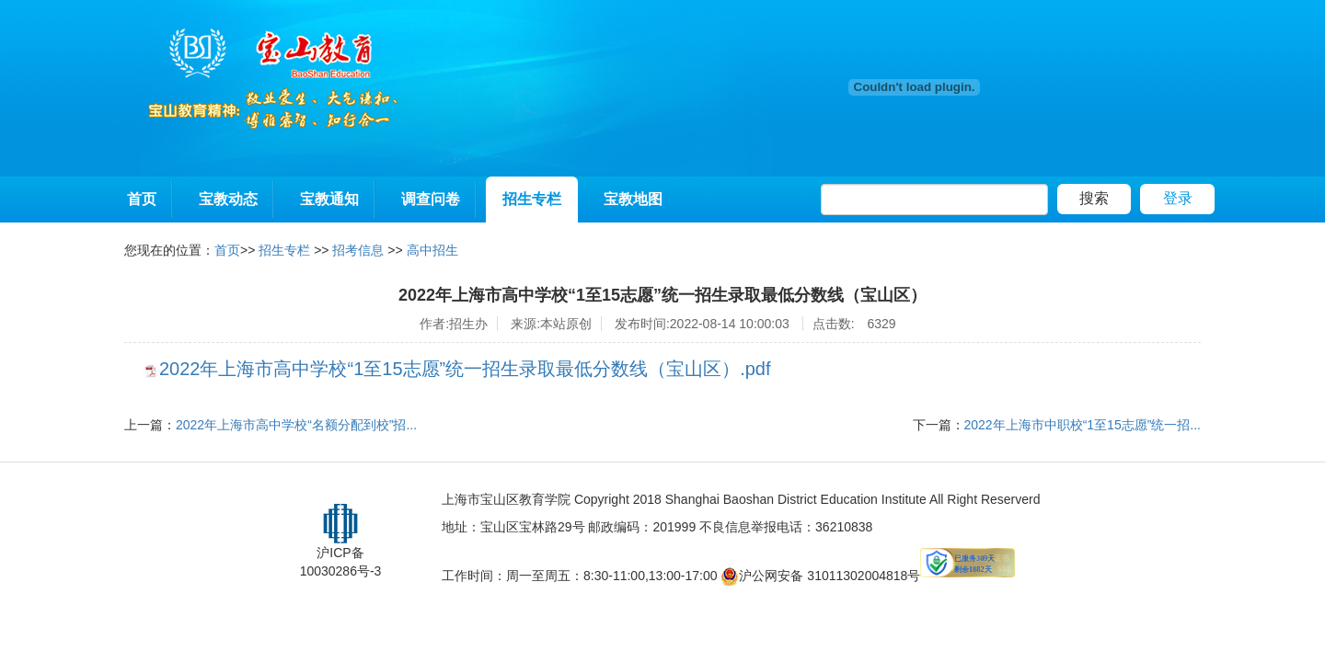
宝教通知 (329, 199)
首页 (141, 199)
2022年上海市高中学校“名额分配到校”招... (296, 424)
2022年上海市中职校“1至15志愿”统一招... (1083, 424)
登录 (1177, 198)
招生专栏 (531, 199)
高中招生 (432, 250)
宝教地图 (633, 199)
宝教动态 (228, 199)
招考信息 (358, 250)
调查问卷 (430, 199)
